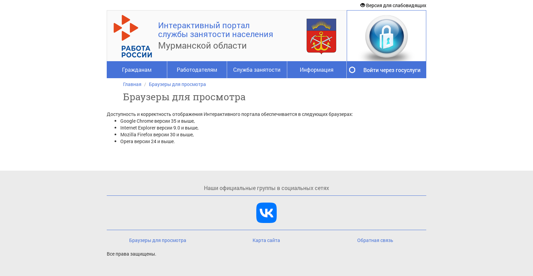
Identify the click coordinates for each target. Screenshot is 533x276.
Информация (316, 69)
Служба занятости (256, 69)
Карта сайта (266, 240)
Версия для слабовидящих (393, 5)
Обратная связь (375, 240)
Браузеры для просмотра (177, 84)
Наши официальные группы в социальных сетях (266, 187)
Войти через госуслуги (391, 69)
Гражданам (137, 69)
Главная (132, 84)
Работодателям (197, 69)
